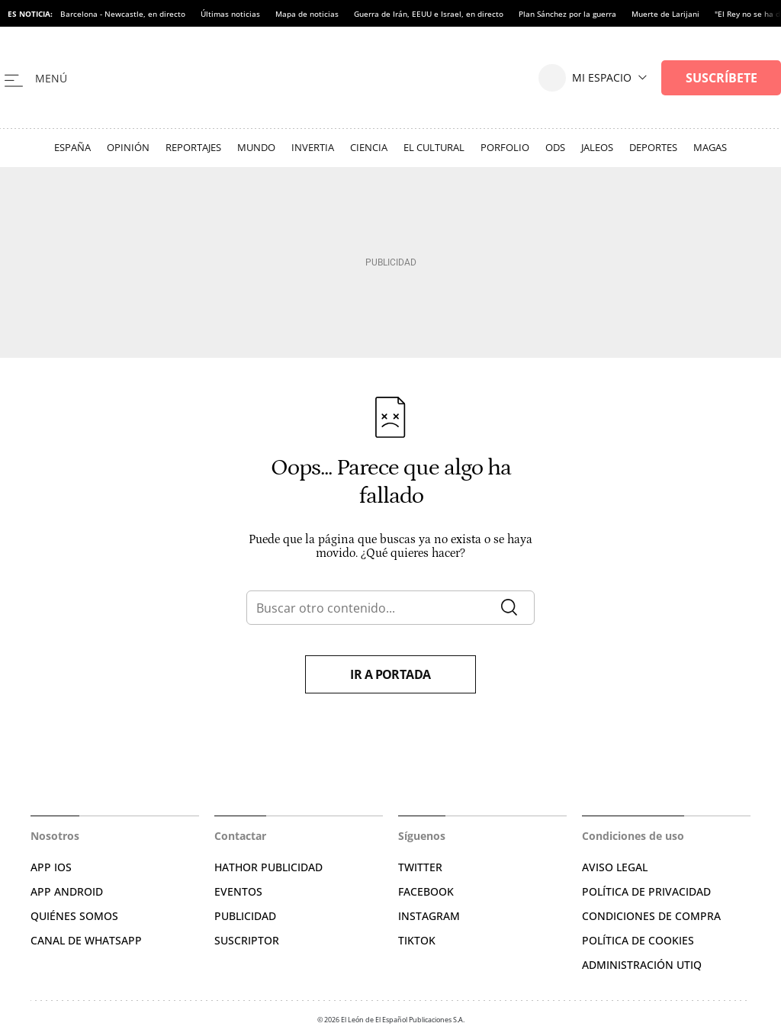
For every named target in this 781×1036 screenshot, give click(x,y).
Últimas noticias (230, 13)
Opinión (128, 147)
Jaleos (597, 147)
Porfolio (504, 147)
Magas (710, 147)
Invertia (312, 147)
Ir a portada (390, 674)
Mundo (256, 147)
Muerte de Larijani (665, 13)
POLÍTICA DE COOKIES (638, 940)
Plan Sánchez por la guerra (567, 13)
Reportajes (193, 147)
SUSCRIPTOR (246, 940)
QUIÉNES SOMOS (74, 916)
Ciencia (368, 147)
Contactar (240, 835)
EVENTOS (238, 891)
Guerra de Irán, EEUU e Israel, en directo (428, 13)
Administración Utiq (642, 964)
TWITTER (420, 867)
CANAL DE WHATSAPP (86, 940)
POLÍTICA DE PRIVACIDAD (646, 891)
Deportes (653, 147)
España (72, 147)
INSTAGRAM (429, 916)
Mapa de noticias (307, 13)
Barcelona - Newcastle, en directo (122, 13)
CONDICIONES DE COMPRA (651, 916)
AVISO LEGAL (615, 867)
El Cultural (433, 147)
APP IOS (51, 867)
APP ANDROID (67, 891)
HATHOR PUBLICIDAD (268, 867)
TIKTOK (416, 940)
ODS (555, 147)
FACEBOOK (426, 891)
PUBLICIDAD (245, 916)
